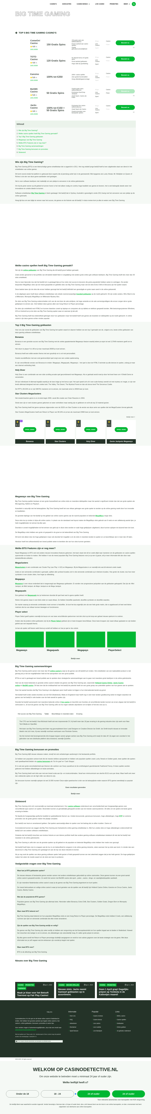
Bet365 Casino (34, 90)
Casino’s (52, 4)
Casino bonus (81, 4)
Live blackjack (97, 1031)
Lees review (34, 49)
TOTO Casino (34, 58)
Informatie (72, 1012)
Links (117, 1012)
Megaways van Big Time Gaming (30, 140)
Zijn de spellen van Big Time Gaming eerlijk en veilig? (37, 925)
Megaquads (53, 650)
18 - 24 (57, 1094)
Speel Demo (29, 429)
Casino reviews (98, 1016)
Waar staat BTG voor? (25, 947)
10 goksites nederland (124, 1031)
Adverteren (73, 1023)
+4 (133, 95)
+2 (133, 47)
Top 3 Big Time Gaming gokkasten (30, 137)
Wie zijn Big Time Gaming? (28, 130)
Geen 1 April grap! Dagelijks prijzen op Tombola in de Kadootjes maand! (113, 992)
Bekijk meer (130, 417)
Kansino (34, 74)
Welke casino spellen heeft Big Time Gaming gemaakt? (38, 133)
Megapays (83, 650)
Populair (95, 1012)
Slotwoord (22, 152)
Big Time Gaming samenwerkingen (30, 146)
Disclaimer (73, 1027)
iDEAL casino (121, 1016)
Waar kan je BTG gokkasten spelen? (31, 870)
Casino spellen (121, 1019)
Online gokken (121, 1027)
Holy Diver (90, 441)
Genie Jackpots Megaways (121, 441)
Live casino (98, 4)
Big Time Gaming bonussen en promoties (33, 149)
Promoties (112, 4)
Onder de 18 (22, 1094)
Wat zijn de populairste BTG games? (31, 897)
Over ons (73, 1016)
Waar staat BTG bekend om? (28, 911)
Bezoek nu (125, 107)
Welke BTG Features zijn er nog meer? (32, 143)
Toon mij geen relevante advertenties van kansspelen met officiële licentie (33, 1041)
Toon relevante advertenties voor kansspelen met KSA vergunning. (121, 1100)
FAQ (71, 1019)
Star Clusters (60, 441)
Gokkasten (65, 4)
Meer (124, 4)
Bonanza (29, 441)
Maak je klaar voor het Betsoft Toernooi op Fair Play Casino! (33, 994)
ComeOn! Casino (35, 41)
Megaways (21, 650)
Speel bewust (74, 1031)
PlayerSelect (114, 650)
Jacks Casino (34, 106)
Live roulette (97, 1027)
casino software (74, 806)
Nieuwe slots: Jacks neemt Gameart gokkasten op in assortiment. (72, 992)
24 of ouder (94, 1094)
